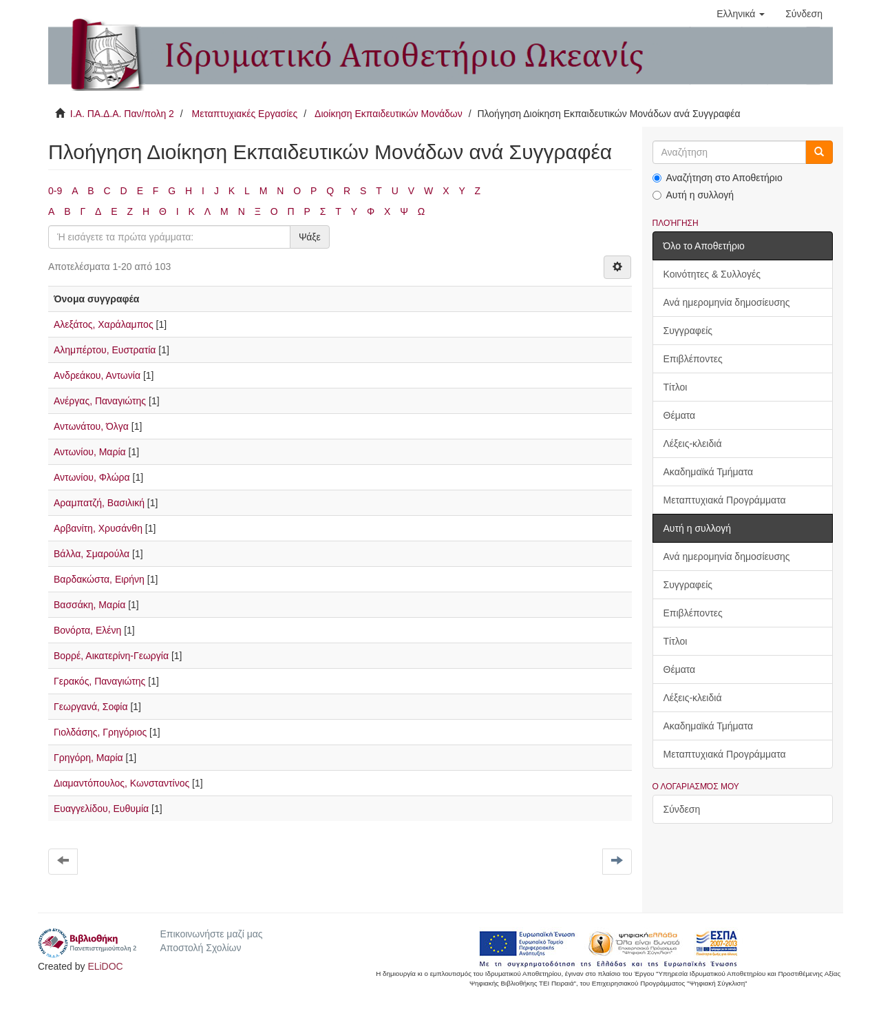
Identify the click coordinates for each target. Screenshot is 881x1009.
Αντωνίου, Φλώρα (92, 477)
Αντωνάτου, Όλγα (91, 426)
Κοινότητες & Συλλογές (712, 274)
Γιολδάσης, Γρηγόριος (100, 732)
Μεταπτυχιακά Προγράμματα (725, 500)
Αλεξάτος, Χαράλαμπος (103, 324)
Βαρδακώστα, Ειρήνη (99, 579)
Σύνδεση (682, 809)
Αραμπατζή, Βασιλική (99, 502)
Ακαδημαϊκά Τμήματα (709, 471)
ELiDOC (105, 966)
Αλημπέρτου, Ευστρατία (105, 349)
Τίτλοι (676, 387)
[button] (740, 14)
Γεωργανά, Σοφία (91, 706)
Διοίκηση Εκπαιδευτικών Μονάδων (389, 113)
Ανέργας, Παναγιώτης (100, 400)
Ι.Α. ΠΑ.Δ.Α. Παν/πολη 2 (122, 113)
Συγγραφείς (688, 330)
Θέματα (680, 415)
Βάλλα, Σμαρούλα (91, 553)
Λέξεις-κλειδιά (693, 443)
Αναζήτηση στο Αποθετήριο (717, 177)
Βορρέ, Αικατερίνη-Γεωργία (111, 655)
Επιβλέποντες (693, 358)
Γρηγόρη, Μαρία (88, 757)
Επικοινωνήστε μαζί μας (211, 933)
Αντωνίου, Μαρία (90, 451)
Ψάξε (310, 236)
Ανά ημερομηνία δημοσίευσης (727, 302)
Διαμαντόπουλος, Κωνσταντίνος (121, 783)
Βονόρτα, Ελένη (87, 630)
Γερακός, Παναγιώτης (99, 681)
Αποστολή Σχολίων (200, 947)
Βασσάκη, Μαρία (89, 604)
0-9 (55, 190)
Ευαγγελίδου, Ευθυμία (101, 808)
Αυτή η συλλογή (693, 194)
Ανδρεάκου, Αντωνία (97, 375)
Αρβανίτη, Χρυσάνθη (98, 528)
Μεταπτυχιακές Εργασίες (244, 113)
